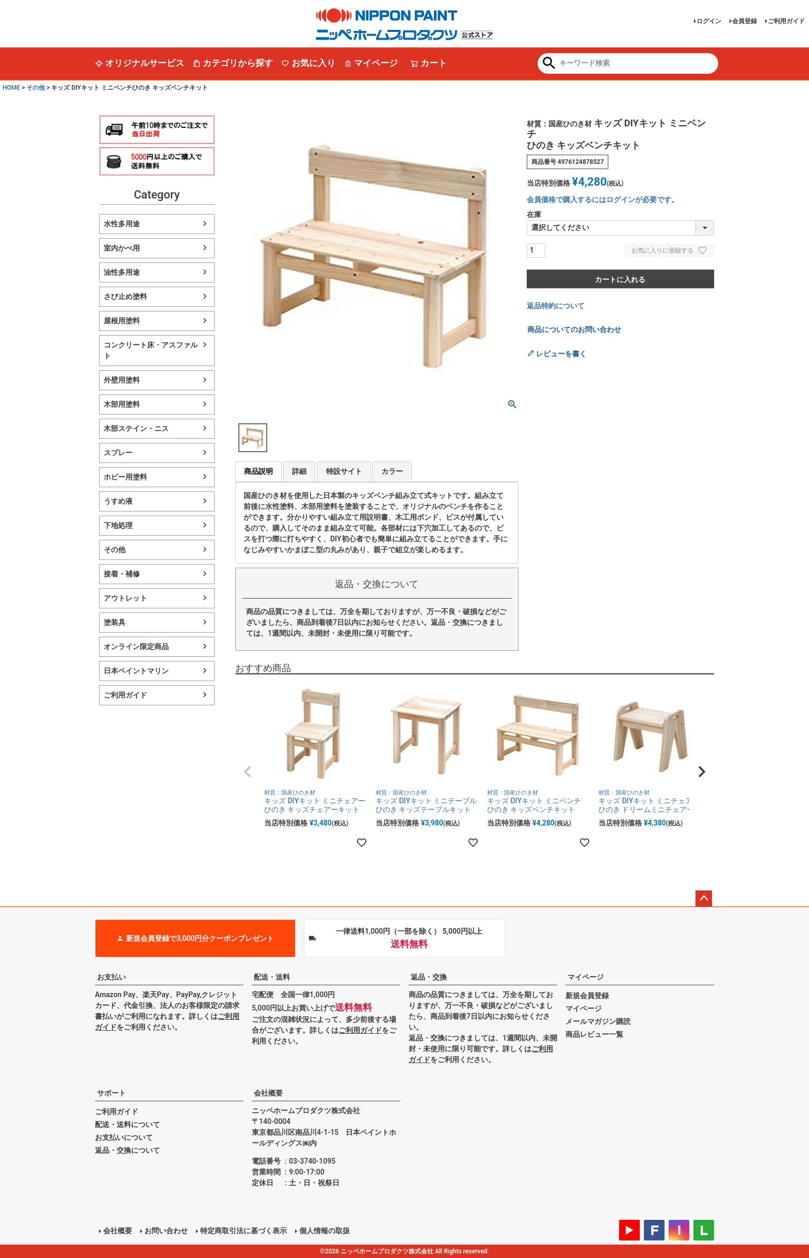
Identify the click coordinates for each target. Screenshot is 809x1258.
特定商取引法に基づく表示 (243, 1231)
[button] (247, 771)
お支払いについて (124, 1137)
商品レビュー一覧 (594, 1034)
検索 (549, 64)
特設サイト (344, 471)
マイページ (371, 63)
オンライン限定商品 (136, 646)
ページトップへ (703, 898)
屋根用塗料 (122, 321)
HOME (11, 87)
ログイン (709, 21)
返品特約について (556, 306)
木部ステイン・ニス (136, 428)
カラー (392, 471)
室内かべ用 (122, 248)
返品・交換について (127, 1150)
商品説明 (258, 471)
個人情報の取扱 (324, 1231)
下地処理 (118, 525)
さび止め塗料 (125, 296)
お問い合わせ (166, 1231)
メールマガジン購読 (597, 1021)
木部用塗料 (122, 404)
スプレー (118, 453)
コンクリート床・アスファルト (151, 350)
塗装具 (114, 622)
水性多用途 (122, 224)
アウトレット (125, 598)
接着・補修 (122, 574)
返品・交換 (429, 977)
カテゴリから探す (232, 63)
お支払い (111, 977)
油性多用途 (122, 272)
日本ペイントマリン (136, 671)
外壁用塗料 (122, 380)
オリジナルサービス (139, 63)
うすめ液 (118, 501)
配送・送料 (272, 977)
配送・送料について (127, 1124)
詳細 (299, 471)
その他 (35, 87)
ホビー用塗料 (125, 477)
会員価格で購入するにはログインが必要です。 (602, 199)
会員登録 (744, 21)
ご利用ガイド (786, 21)
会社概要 (268, 1093)
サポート (111, 1093)
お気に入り (308, 63)
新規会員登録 (587, 995)
